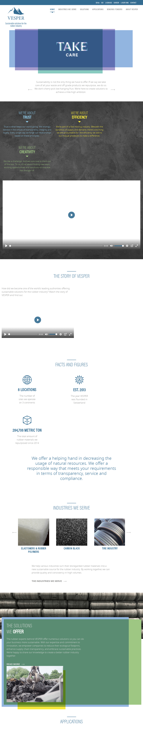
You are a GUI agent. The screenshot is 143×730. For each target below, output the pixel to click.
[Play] (6, 214)
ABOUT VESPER (131, 10)
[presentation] (29, 89)
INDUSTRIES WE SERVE (67, 10)
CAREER (116, 3)
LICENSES (108, 3)
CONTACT (133, 3)
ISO (102, 3)
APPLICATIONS (97, 10)
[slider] (56, 214)
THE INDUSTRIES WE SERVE (49, 492)
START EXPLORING (14, 640)
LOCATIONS (124, 3)
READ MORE (15, 575)
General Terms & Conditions (125, 727)
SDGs (97, 3)
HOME (52, 10)
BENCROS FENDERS (114, 10)
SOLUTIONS (84, 10)
